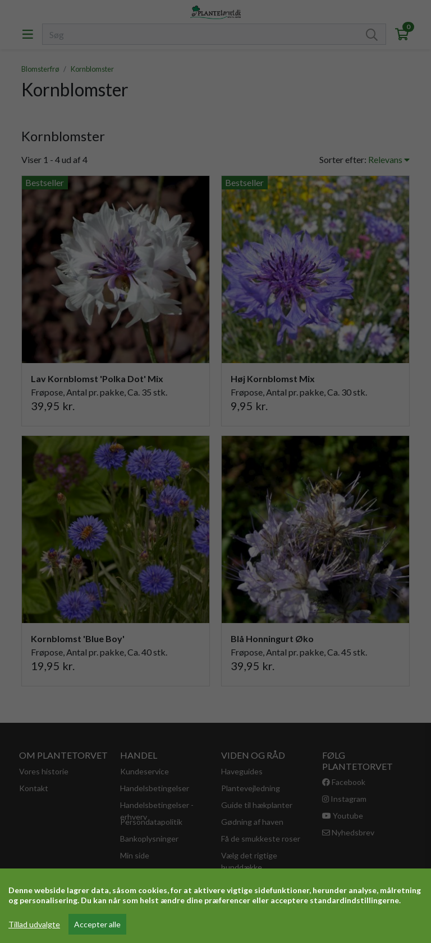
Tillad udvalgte (34, 924)
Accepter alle (97, 924)
